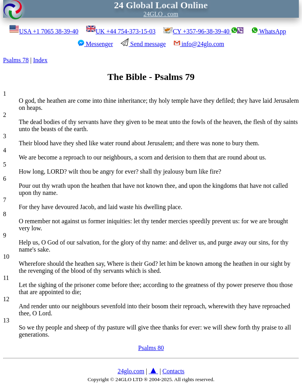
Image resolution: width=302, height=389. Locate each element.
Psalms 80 (151, 348)
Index (40, 60)
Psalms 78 (16, 60)
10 (6, 256)
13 (6, 320)
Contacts (173, 371)
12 (6, 299)
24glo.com (131, 371)
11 (6, 277)
